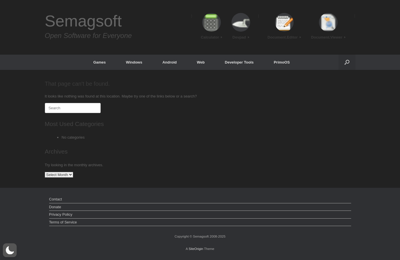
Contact (55, 199)
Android (169, 62)
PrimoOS (282, 62)
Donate (55, 207)
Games (99, 62)
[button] (346, 62)
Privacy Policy (60, 214)
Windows (134, 62)
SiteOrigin (196, 249)
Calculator (211, 37)
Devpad (240, 37)
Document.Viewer (328, 37)
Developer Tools (239, 62)
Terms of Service (63, 222)
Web (201, 62)
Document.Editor (284, 37)
